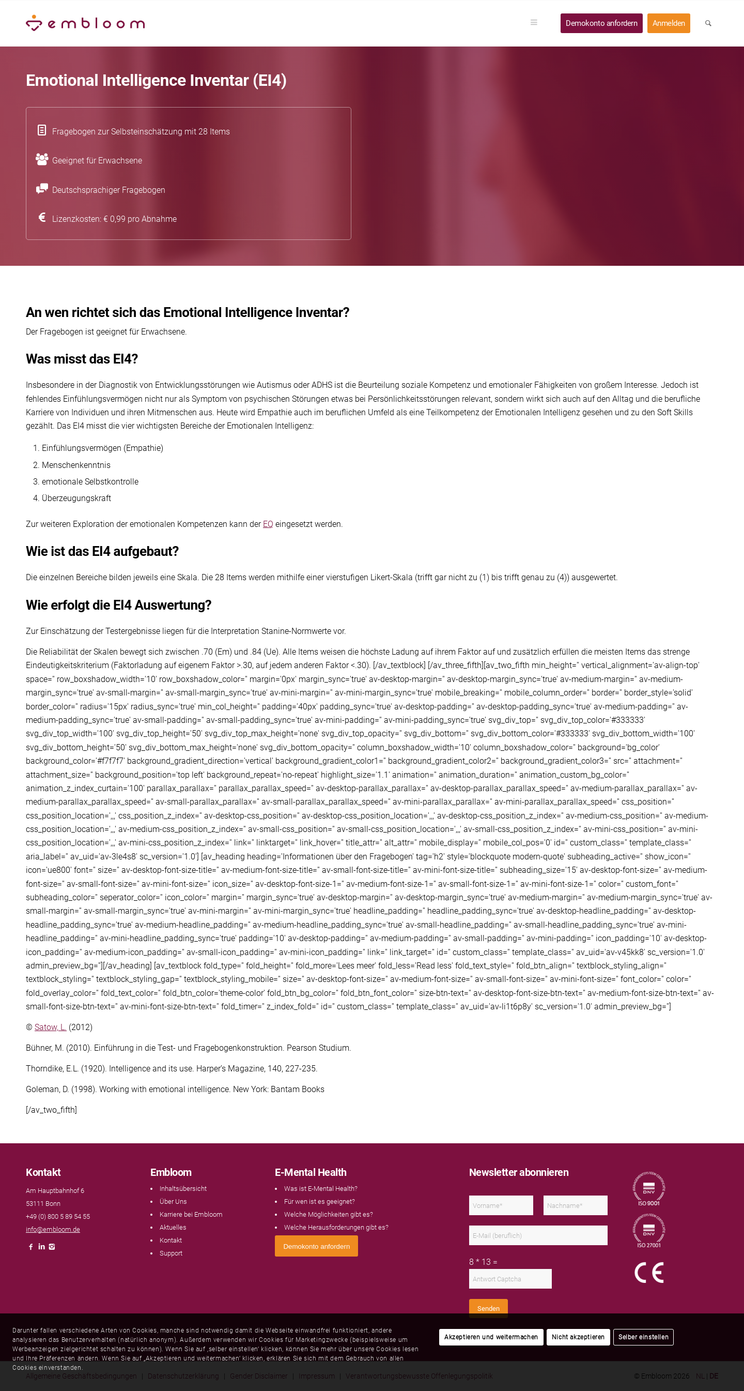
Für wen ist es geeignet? (319, 1201)
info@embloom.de (53, 1229)
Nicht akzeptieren (578, 1337)
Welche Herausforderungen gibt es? (336, 1227)
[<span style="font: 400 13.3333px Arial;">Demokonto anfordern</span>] (316, 1246)
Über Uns (173, 1201)
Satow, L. (51, 1027)
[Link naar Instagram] (52, 1249)
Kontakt (171, 1240)
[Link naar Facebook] (31, 1249)
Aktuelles (173, 1227)
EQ (268, 524)
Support (171, 1253)
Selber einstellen (643, 1337)
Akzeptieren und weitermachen (491, 1337)
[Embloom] (85, 23)
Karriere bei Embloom (191, 1214)
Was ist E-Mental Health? (321, 1188)
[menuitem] (537, 23)
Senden (488, 1308)
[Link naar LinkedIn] (41, 1249)
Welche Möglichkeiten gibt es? (328, 1214)
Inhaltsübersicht (183, 1188)
